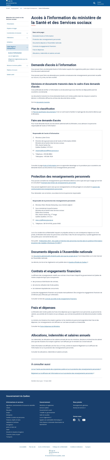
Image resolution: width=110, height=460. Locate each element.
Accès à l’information (49, 165)
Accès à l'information (15, 53)
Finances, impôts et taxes (13, 420)
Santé (7, 429)
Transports (9, 437)
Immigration (9, 425)
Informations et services (14, 402)
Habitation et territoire (12, 422)
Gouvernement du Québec (18, 396)
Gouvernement (14, 8)
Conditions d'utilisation (76, 447)
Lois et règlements (13, 56)
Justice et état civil (11, 427)
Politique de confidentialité (60, 447)
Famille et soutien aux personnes (15, 417)
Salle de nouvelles (45, 415)
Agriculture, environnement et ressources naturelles (20, 405)
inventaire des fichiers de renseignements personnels (58, 183)
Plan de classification (45, 112)
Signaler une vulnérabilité (51, 420)
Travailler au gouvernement (47, 412)
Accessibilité (23, 447)
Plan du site (32, 447)
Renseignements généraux (80, 405)
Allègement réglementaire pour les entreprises (17, 60)
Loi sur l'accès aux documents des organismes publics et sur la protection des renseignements (66, 369)
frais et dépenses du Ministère (50, 326)
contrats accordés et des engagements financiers (61, 299)
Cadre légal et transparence (30, 8)
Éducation (9, 410)
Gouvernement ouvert (46, 410)
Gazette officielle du (78, 262)
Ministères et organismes (47, 405)
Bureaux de (79, 408)
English (99, 2)
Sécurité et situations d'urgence (15, 432)
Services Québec (44, 408)
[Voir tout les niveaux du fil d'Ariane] (21, 8)
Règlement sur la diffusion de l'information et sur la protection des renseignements (62, 373)
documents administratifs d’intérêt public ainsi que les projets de (56, 256)
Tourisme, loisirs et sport (13, 434)
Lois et (45, 417)
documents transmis (43, 102)
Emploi (8, 412)
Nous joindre (100, 4)
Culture (8, 408)
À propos (87, 447)
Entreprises (9, 415)
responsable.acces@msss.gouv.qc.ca (47, 151)
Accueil (8, 8)
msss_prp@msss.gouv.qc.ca (44, 220)
